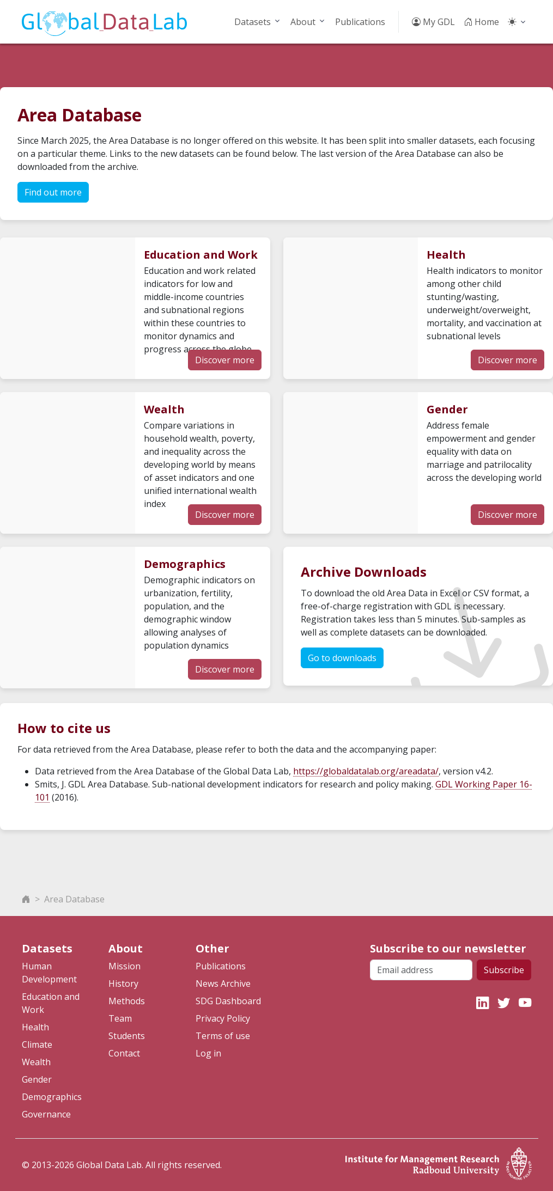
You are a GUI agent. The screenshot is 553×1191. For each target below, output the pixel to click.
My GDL (433, 22)
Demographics (52, 1097)
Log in (208, 1053)
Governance (46, 1114)
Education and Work (51, 1003)
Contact (124, 1053)
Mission (124, 966)
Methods (126, 1001)
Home (481, 22)
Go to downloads (342, 658)
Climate (37, 1044)
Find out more (53, 192)
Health (35, 1027)
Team (120, 1018)
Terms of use (223, 1036)
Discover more (224, 360)
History (123, 984)
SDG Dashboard (228, 1001)
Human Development (49, 972)
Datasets (252, 22)
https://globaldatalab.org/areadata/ (366, 771)
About (302, 22)
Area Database (74, 899)
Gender (37, 1079)
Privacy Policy (223, 1018)
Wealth (36, 1062)
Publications (360, 22)
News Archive (223, 984)
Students (126, 1036)
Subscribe (504, 970)
